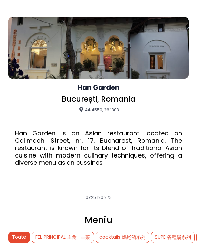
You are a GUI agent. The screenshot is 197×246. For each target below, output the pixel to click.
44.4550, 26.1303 (98, 109)
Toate (19, 237)
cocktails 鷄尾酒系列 (122, 237)
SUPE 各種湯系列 (173, 237)
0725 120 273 (99, 197)
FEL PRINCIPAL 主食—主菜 (62, 237)
